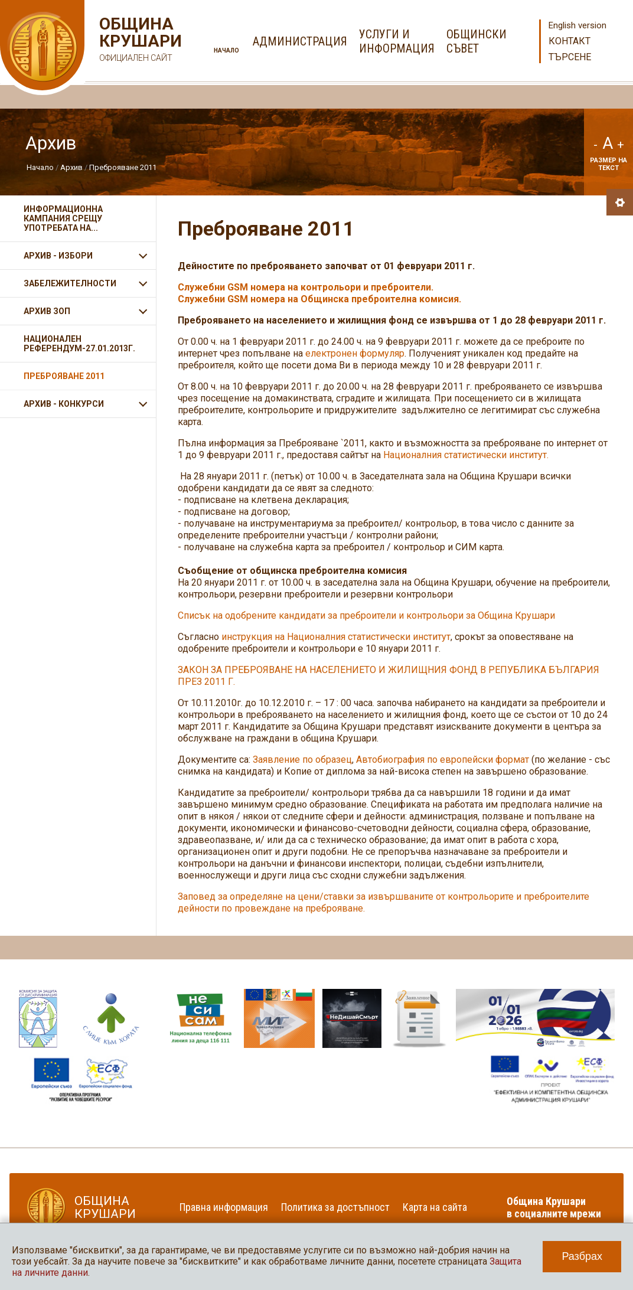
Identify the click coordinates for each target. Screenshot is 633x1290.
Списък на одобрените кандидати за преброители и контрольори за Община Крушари (366, 615)
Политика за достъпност (335, 1207)
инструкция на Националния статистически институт (336, 636)
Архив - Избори (58, 255)
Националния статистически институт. (466, 455)
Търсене (570, 57)
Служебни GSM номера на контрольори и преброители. (305, 287)
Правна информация (224, 1207)
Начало (226, 50)
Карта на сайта (435, 1207)
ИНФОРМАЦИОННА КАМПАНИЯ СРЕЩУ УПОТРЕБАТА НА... (63, 218)
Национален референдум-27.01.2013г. (79, 343)
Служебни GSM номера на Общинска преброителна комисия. (321, 299)
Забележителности (70, 283)
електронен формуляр (354, 353)
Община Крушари (139, 41)
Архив (71, 167)
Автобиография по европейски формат (442, 759)
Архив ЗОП (47, 311)
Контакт (569, 41)
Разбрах (582, 1256)
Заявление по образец (302, 759)
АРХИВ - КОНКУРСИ (64, 404)
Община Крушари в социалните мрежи (554, 1207)
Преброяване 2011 (122, 167)
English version (577, 25)
